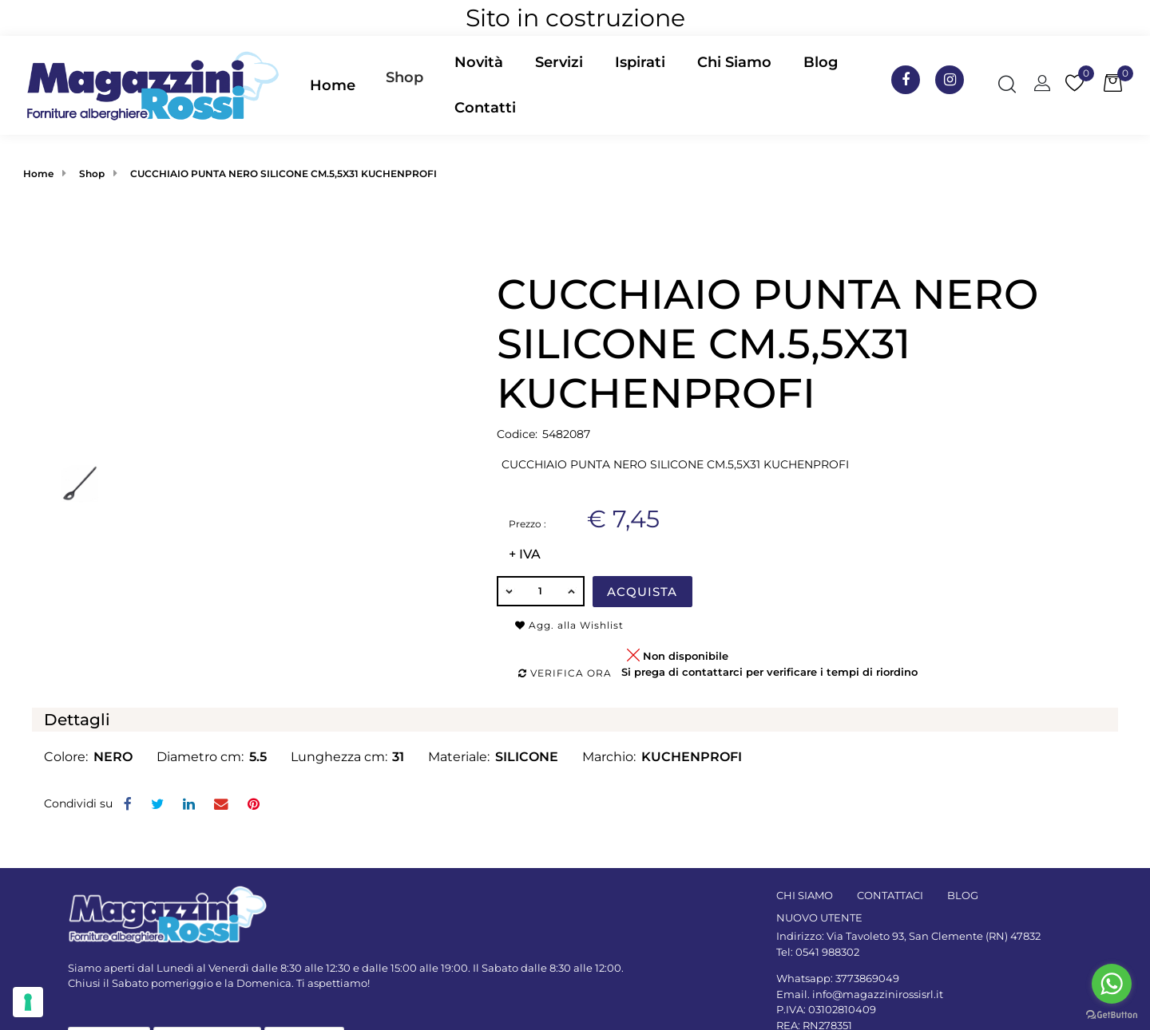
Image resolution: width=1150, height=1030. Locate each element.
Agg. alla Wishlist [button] (569, 625)
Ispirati (640, 62)
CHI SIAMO (804, 895)
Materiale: (459, 756)
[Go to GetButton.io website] (1111, 1014)
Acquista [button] (642, 591)
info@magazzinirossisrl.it (877, 994)
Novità (478, 62)
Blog (820, 62)
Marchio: (609, 756)
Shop (404, 77)
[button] (404, 85)
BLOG (962, 895)
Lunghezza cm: (339, 756)
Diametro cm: (200, 756)
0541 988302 (827, 951)
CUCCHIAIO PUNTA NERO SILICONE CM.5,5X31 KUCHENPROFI (283, 174)
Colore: (66, 756)
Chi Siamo (734, 62)
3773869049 (867, 978)
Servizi (559, 62)
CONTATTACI (890, 895)
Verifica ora (565, 673)
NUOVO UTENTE (819, 917)
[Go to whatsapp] (1112, 984)
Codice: (517, 434)
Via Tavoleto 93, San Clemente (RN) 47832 (934, 935)
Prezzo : (527, 524)
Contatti (485, 107)
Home (332, 85)
